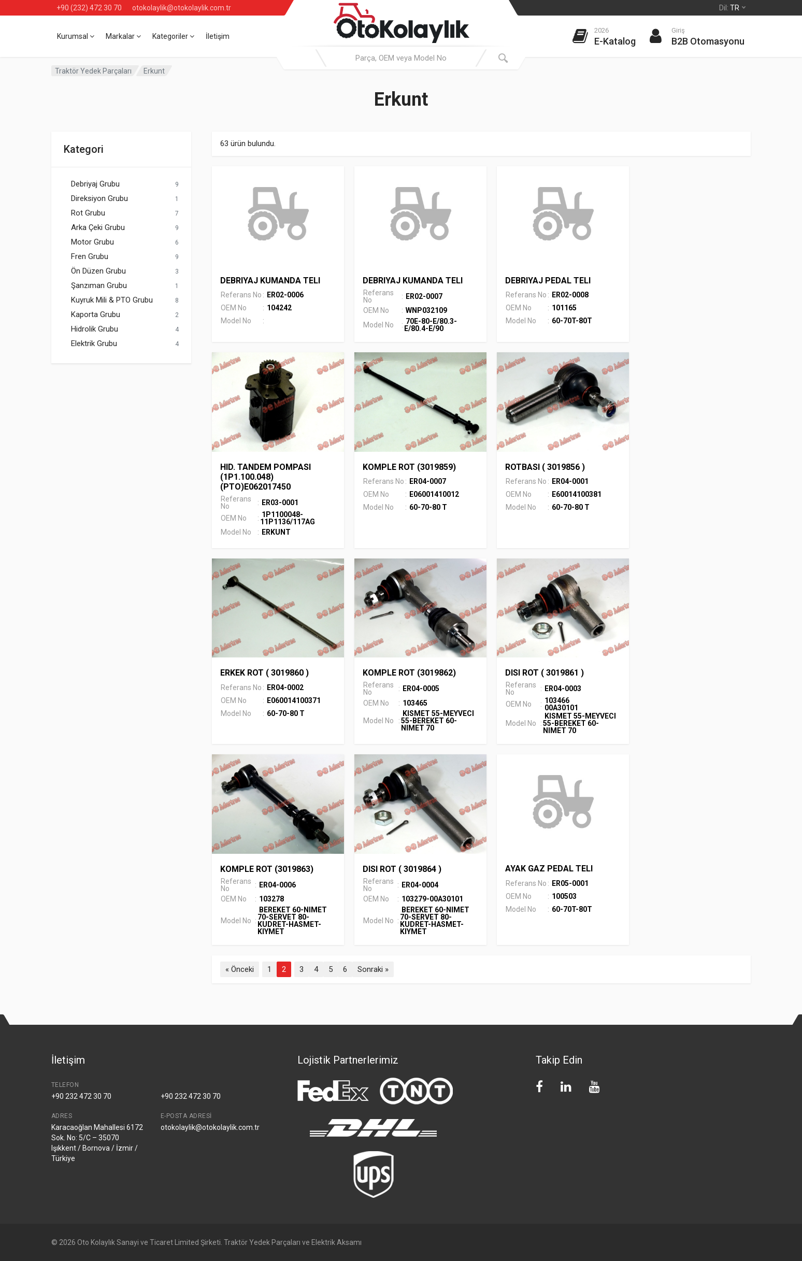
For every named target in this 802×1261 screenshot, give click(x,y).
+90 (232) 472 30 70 (89, 7)
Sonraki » (373, 969)
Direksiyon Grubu (99, 198)
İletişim (218, 36)
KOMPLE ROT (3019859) (409, 467)
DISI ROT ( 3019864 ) (402, 869)
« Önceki (239, 969)
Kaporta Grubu (95, 314)
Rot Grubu (88, 213)
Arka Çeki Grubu (98, 227)
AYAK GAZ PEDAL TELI (549, 868)
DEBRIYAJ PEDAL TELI (548, 280)
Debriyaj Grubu (95, 184)
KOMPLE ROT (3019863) (266, 869)
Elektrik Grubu (94, 343)
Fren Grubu (89, 256)
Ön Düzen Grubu (98, 271)
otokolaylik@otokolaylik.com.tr (181, 7)
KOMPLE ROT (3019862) (409, 673)
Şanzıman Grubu (99, 285)
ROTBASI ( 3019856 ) (545, 467)
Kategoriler (173, 36)
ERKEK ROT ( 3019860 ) (264, 673)
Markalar (123, 36)
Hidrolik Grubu (94, 329)
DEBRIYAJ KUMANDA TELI (270, 280)
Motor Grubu (92, 242)
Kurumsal (75, 36)
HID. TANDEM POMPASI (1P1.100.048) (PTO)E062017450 (265, 477)
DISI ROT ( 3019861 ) (544, 673)
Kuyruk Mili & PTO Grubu (112, 300)
